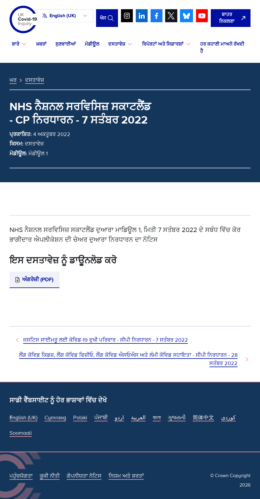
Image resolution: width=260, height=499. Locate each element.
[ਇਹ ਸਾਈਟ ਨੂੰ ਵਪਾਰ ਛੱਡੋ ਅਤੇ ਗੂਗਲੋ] (231, 18)
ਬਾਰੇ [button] (15, 44)
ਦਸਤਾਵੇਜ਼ (34, 80)
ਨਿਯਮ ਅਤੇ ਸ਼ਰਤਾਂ (126, 476)
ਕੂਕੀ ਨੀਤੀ (50, 476)
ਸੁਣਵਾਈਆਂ (65, 44)
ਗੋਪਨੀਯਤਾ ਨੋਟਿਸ (84, 476)
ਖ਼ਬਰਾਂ (41, 44)
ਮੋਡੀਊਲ (92, 44)
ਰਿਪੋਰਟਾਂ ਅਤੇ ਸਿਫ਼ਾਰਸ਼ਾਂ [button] (163, 44)
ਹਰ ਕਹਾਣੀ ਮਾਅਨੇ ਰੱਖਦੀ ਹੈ (222, 47)
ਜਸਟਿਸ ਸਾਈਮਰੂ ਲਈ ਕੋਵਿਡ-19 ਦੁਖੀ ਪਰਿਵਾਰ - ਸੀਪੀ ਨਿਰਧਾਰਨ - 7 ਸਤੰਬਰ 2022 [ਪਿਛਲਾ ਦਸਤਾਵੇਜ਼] (105, 340)
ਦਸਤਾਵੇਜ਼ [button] (116, 44)
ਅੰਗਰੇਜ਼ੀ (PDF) (37, 279)
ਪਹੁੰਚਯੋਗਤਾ (21, 476)
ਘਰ (13, 80)
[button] (65, 15)
